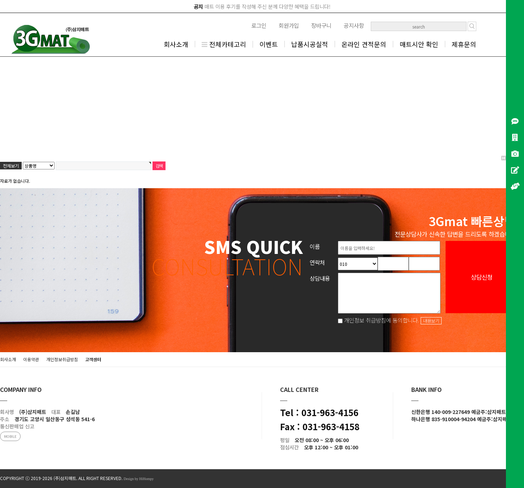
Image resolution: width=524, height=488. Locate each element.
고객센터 (93, 359)
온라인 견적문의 (364, 44)
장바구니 (321, 25)
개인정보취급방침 (62, 359)
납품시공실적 (309, 44)
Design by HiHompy (139, 479)
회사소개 (176, 44)
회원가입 (289, 25)
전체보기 (11, 166)
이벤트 (268, 44)
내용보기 (431, 321)
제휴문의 (464, 44)
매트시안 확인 (419, 44)
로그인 (258, 25)
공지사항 (354, 25)
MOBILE (10, 436)
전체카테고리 (224, 44)
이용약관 (31, 359)
